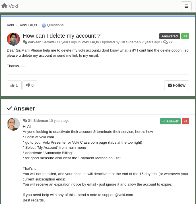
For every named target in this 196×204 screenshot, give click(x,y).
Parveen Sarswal (41, 42)
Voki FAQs (28, 25)
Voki (10, 25)
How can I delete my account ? (61, 36)
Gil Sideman (130, 42)
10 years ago (59, 121)
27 (170, 42)
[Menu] (186, 6)
